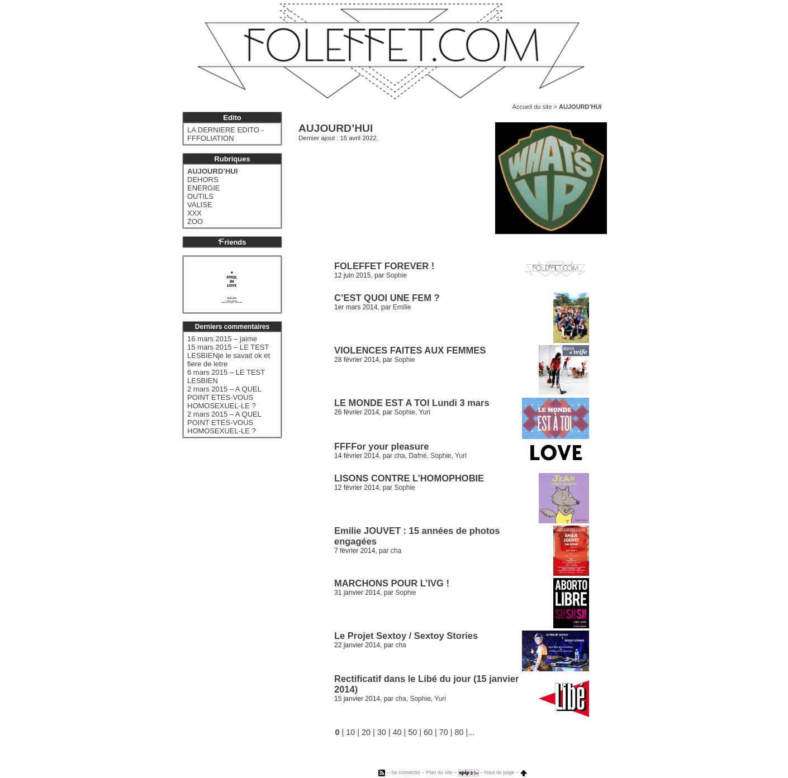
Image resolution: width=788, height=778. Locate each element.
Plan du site (439, 772)
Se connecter (405, 772)
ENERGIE (203, 188)
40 (397, 732)
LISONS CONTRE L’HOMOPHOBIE (409, 478)
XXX (194, 213)
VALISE (199, 205)
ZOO (195, 221)
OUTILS (200, 196)
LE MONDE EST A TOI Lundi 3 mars (412, 403)
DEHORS (203, 179)
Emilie (402, 307)
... (471, 732)
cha (399, 456)
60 (428, 732)
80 (459, 732)
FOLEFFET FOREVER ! (384, 266)
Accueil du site (532, 106)
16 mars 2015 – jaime (222, 339)
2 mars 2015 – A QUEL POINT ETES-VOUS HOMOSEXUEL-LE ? (224, 397)
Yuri (424, 412)
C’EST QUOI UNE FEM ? (386, 298)
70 (443, 732)
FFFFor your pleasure (381, 446)
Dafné (417, 456)
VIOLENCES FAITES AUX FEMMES (410, 350)
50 (412, 732)
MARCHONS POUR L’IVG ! (391, 583)
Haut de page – (506, 772)
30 (381, 732)
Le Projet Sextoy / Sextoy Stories (406, 636)
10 (350, 732)
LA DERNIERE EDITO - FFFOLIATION (225, 134)
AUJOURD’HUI (212, 171)
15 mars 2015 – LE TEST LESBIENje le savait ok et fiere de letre (228, 355)
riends (232, 242)
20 (366, 732)
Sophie (396, 275)
